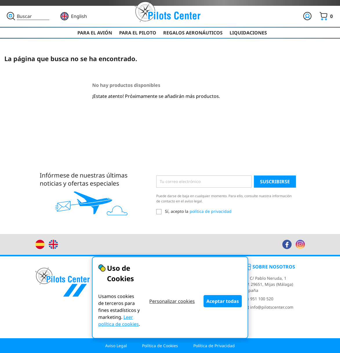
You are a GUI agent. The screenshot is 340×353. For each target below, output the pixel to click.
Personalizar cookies (172, 301)
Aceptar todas (222, 301)
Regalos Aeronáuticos (193, 33)
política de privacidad (211, 211)
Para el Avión (94, 33)
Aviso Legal (116, 345)
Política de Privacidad (214, 345)
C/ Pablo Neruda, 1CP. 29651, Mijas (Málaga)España (268, 284)
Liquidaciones (248, 33)
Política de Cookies (160, 345)
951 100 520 (258, 298)
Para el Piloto (137, 33)
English (79, 16)
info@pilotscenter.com (268, 307)
